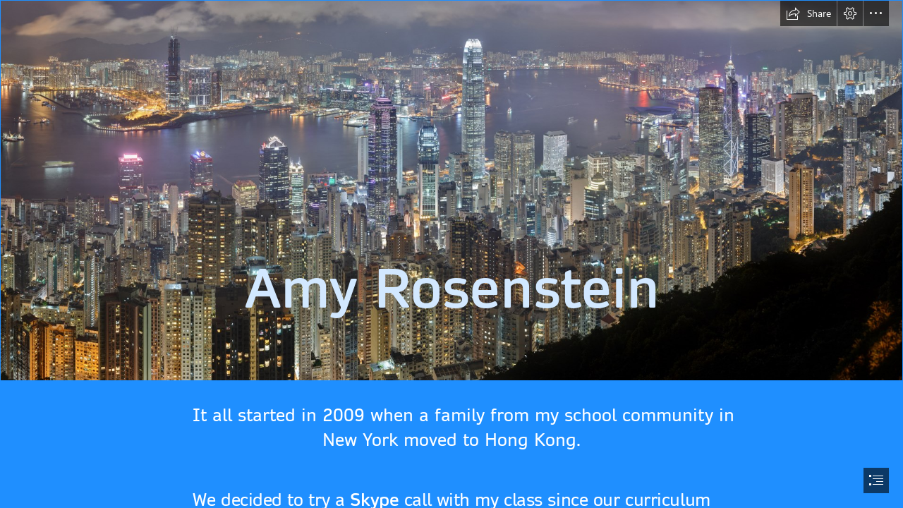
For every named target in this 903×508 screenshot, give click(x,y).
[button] (808, 13)
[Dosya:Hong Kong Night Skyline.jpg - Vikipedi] (451, 190)
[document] (451, 254)
